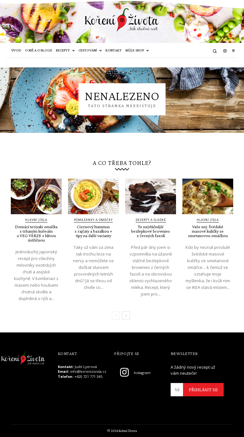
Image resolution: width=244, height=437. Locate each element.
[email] (177, 389)
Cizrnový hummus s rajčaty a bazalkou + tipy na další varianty (93, 231)
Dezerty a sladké (151, 220)
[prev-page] (116, 315)
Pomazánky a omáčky (93, 220)
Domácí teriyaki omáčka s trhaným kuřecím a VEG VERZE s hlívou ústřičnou (36, 233)
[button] (214, 51)
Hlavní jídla (36, 220)
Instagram (142, 372)
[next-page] (126, 315)
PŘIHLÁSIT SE (203, 389)
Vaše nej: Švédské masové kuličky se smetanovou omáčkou (208, 231)
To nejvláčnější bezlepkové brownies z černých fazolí (150, 231)
